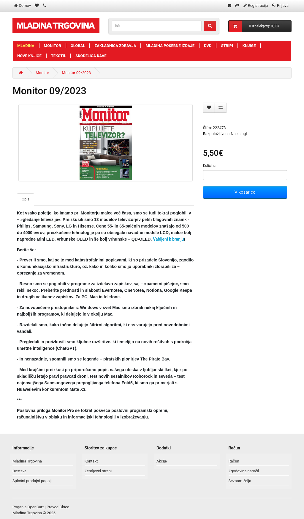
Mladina (25, 45)
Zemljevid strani (98, 471)
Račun (234, 461)
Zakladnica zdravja (115, 45)
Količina (209, 166)
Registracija (258, 5)
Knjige (249, 45)
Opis (25, 199)
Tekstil (58, 56)
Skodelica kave (90, 56)
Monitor (52, 45)
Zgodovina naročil (244, 471)
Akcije (161, 461)
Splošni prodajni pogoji (32, 481)
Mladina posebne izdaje (169, 45)
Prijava (283, 5)
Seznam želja (240, 481)
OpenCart (36, 507)
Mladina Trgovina (27, 461)
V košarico (245, 192)
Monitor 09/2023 (76, 72)
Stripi (227, 45)
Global (78, 45)
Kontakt (91, 461)
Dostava (19, 471)
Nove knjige (29, 56)
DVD (207, 45)
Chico (64, 507)
